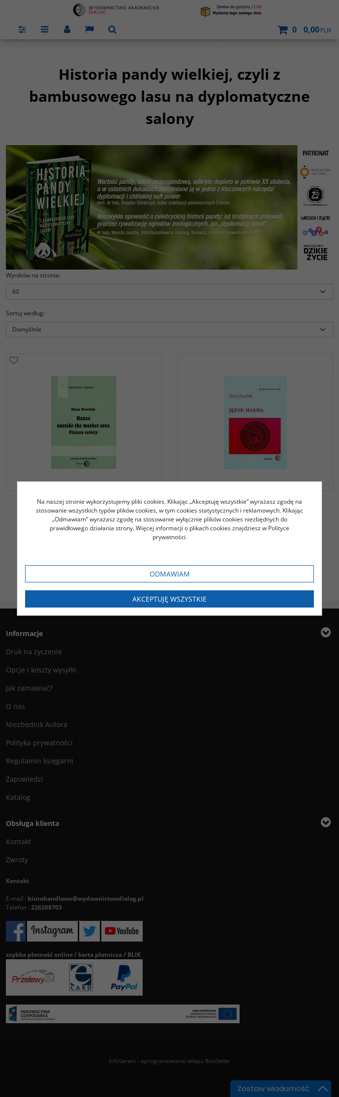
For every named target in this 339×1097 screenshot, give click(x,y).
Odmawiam (170, 574)
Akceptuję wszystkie (169, 599)
